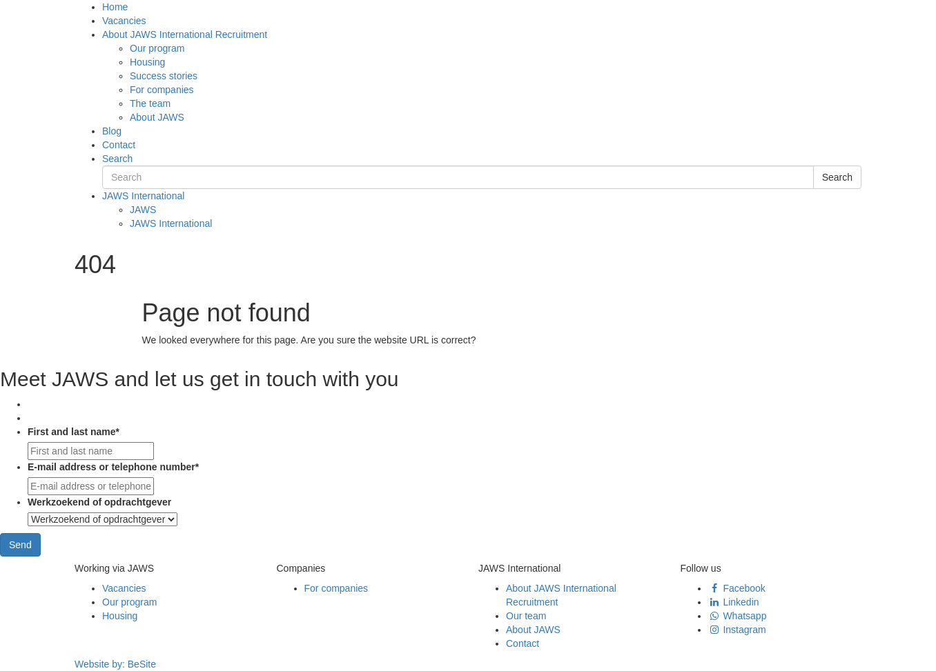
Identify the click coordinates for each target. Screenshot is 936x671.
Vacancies (124, 20)
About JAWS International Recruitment (184, 34)
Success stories (163, 75)
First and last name (73, 431)
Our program (157, 48)
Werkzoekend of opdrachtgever (99, 502)
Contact (118, 144)
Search (117, 158)
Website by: (115, 664)
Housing (147, 62)
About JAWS (157, 117)
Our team (526, 615)
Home (115, 6)
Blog (111, 131)
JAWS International (143, 195)
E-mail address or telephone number (113, 466)
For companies (162, 89)
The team (150, 103)
